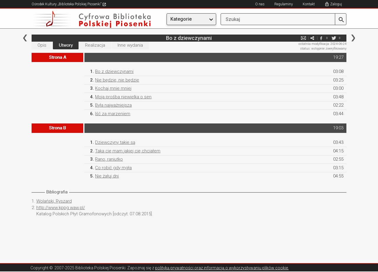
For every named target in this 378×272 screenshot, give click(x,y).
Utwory (66, 45)
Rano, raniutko (109, 159)
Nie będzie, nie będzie (117, 80)
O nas (260, 4)
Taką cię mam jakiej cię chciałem (127, 151)
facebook (321, 38)
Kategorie (181, 19)
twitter (334, 38)
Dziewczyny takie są (115, 142)
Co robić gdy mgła (113, 167)
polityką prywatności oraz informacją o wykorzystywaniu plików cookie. (222, 268)
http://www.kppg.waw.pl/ (60, 207)
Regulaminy (283, 4)
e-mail (303, 38)
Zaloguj (336, 4)
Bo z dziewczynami (114, 71)
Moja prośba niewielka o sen (123, 97)
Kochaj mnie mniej (113, 88)
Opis (42, 45)
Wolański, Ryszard (54, 201)
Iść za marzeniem (112, 113)
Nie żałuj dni (107, 176)
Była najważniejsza (113, 105)
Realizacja (95, 45)
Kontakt (309, 4)
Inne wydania (130, 45)
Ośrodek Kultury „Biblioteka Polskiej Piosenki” (69, 4)
